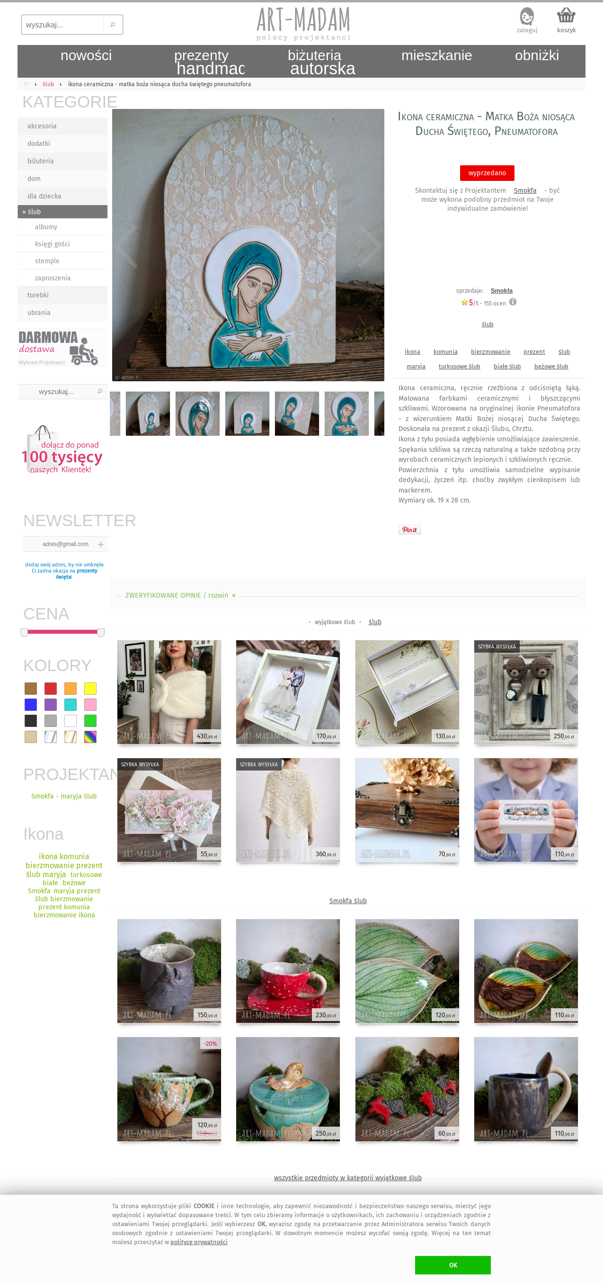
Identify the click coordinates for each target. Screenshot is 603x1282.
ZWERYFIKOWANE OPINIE (181, 596)
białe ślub (507, 366)
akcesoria (42, 126)
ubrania (39, 313)
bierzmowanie (490, 351)
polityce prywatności (199, 1242)
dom (34, 179)
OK (453, 1265)
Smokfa (525, 191)
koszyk (566, 30)
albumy (46, 227)
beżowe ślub (551, 366)
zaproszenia (53, 278)
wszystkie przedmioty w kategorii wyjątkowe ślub (348, 1178)
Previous (125, 247)
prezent (534, 351)
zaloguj (527, 30)
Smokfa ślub (348, 901)
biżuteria (40, 161)
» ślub (31, 212)
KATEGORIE (64, 101)
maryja (416, 366)
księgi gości (52, 244)
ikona (412, 351)
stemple (47, 261)
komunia (446, 351)
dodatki (38, 144)
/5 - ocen (483, 303)
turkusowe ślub (459, 366)
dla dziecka (44, 196)
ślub (488, 324)
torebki (38, 295)
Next (369, 247)
